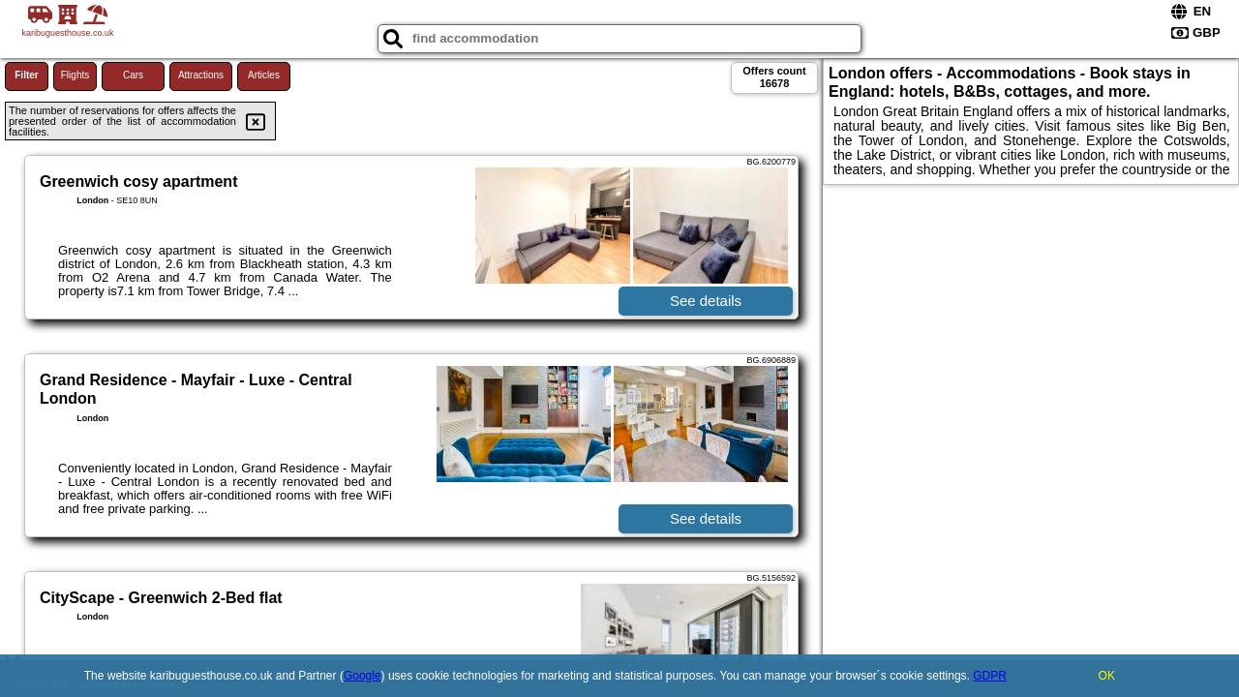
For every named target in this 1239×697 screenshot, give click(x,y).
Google (362, 675)
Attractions (201, 75)
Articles (264, 75)
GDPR (990, 675)
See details (705, 300)
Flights (75, 75)
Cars (133, 75)
